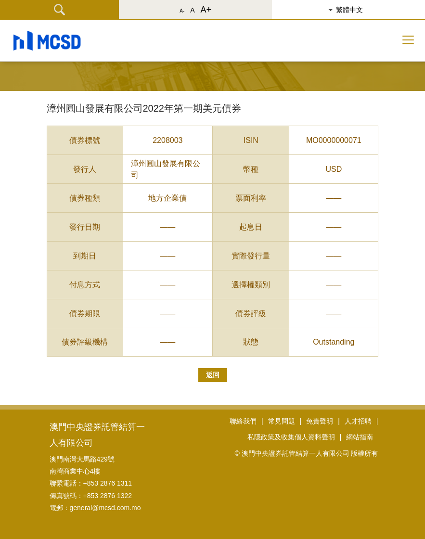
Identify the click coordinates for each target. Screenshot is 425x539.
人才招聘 (358, 421)
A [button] (192, 10)
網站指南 (359, 437)
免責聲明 (319, 421)
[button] (353, 9)
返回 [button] (212, 375)
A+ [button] (206, 9)
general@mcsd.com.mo (105, 508)
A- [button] (182, 10)
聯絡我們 (243, 421)
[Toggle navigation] (408, 40)
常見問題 (281, 421)
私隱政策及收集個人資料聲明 (291, 437)
